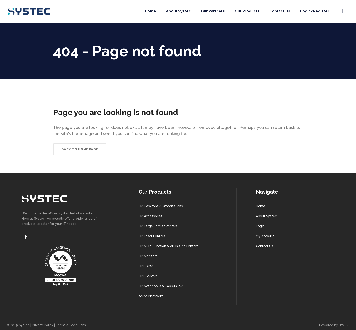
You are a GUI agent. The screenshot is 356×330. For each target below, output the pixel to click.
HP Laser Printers (152, 236)
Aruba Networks (151, 296)
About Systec (266, 216)
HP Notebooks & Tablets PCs (161, 286)
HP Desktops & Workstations (161, 206)
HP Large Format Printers (158, 226)
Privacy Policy (42, 325)
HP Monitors (148, 256)
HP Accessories (150, 216)
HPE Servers (148, 276)
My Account (265, 236)
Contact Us (264, 246)
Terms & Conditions (71, 325)
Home (260, 206)
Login (260, 226)
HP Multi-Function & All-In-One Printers (168, 246)
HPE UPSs (146, 266)
